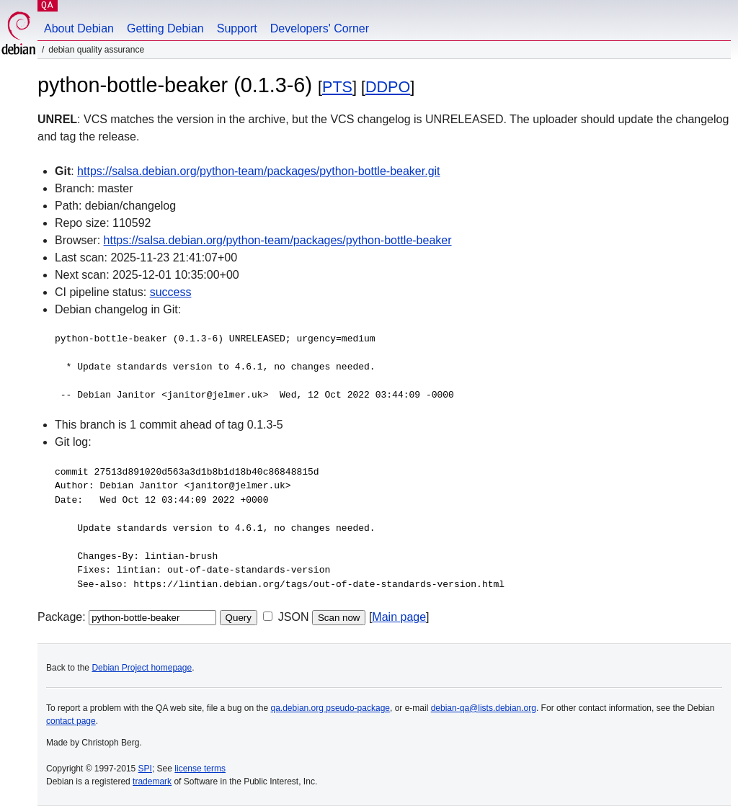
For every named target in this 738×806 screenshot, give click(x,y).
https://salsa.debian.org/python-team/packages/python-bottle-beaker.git (258, 171)
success (171, 292)
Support (237, 28)
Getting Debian (165, 28)
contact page (71, 721)
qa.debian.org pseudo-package (330, 708)
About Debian (79, 28)
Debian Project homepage (142, 668)
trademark (152, 781)
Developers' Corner (319, 28)
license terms (200, 769)
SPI (145, 769)
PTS (337, 87)
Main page (399, 617)
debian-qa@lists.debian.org (483, 708)
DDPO (387, 87)
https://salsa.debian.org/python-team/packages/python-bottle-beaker (278, 240)
